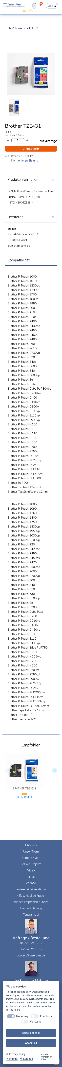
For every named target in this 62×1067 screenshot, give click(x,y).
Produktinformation (22, 179)
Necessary (22, 1016)
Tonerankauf (31, 914)
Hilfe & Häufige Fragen (31, 895)
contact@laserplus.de (31, 955)
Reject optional (31, 1032)
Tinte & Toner (13, 28)
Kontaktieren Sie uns (24, 160)
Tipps (31, 876)
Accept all (31, 1043)
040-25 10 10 (32, 11)
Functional (46, 1016)
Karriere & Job (31, 858)
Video (31, 870)
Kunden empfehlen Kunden (31, 902)
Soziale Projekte (31, 864)
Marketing (35, 1021)
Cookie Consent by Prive (46, 1057)
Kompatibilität (18, 260)
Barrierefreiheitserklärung (31, 889)
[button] (54, 770)
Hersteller (15, 217)
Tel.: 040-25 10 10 (31, 942)
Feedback (31, 883)
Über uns (31, 845)
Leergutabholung (31, 908)
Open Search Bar (34, 5)
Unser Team (31, 851)
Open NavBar (4, 4)
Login (51, 5)
